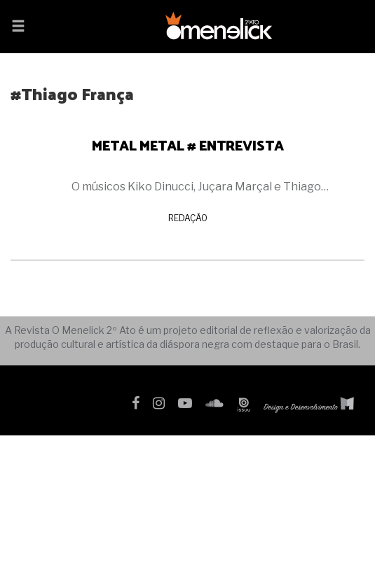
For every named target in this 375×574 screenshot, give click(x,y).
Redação (187, 218)
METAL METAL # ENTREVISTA (188, 145)
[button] (18, 27)
